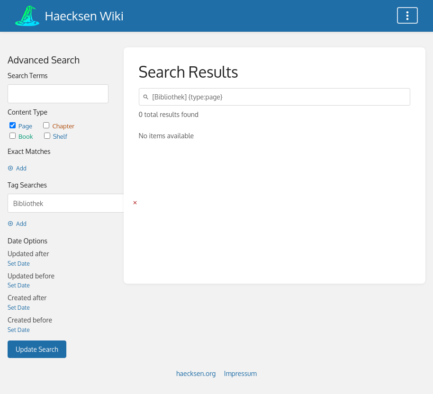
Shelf (55, 136)
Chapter (58, 126)
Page (21, 126)
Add (17, 168)
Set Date (19, 263)
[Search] (147, 97)
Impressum (240, 373)
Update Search (37, 349)
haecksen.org (196, 373)
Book (22, 136)
